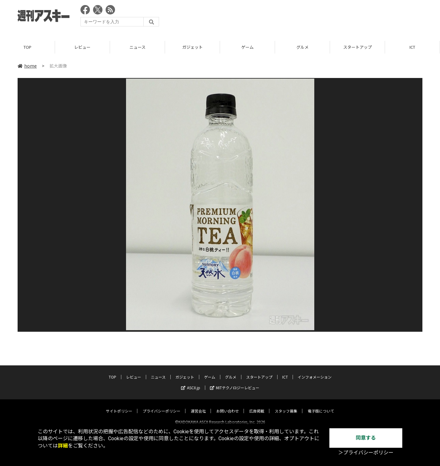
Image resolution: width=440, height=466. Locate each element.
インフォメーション (315, 371)
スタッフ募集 (286, 405)
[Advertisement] (308, 17)
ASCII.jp (190, 382)
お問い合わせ (227, 405)
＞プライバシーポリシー (365, 453)
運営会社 (198, 405)
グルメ (302, 47)
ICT (412, 47)
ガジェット (192, 47)
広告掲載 (256, 405)
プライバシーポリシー (161, 405)
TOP (27, 47)
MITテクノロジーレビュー (234, 382)
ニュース (137, 47)
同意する (366, 438)
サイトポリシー (119, 405)
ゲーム (247, 47)
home (27, 66)
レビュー (82, 47)
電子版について (321, 405)
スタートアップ (357, 47)
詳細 (63, 446)
